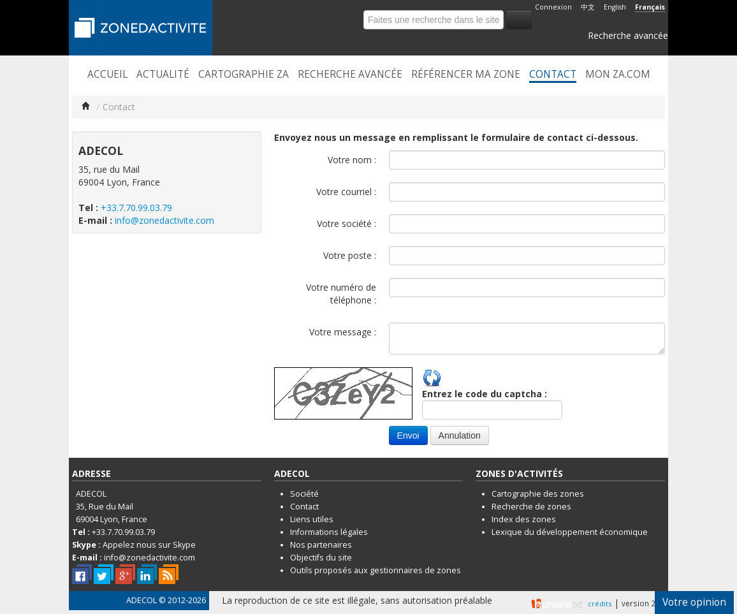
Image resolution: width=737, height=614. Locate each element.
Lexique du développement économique (570, 532)
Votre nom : (352, 160)
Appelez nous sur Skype (149, 544)
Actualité (162, 74)
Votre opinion (694, 602)
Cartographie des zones (538, 493)
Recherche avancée (628, 35)
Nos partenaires (321, 544)
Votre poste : (349, 255)
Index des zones (524, 519)
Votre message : (342, 332)
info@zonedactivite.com (164, 220)
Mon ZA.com (617, 74)
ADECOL (141, 600)
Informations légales (329, 532)
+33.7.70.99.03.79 (136, 207)
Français (650, 7)
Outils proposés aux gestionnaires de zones (375, 570)
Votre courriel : (346, 192)
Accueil (107, 74)
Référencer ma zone (465, 74)
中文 (588, 7)
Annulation (460, 435)
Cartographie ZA (243, 74)
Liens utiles (311, 519)
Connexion (553, 7)
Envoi (408, 435)
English (615, 7)
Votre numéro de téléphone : (341, 293)
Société (304, 493)
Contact (552, 74)
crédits (599, 603)
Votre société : (346, 223)
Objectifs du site (321, 557)
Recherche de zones (531, 506)
